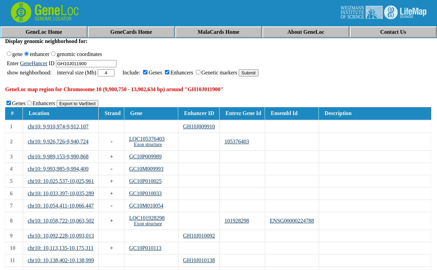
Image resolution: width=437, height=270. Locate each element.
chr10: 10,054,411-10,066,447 (61, 206)
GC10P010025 (145, 181)
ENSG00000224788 (292, 221)
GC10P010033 (145, 193)
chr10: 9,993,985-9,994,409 (58, 169)
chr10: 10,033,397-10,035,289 (61, 193)
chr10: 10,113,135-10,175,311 (61, 248)
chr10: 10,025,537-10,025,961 (61, 181)
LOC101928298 (147, 218)
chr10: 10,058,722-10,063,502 (61, 221)
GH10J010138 (199, 260)
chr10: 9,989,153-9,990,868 (58, 156)
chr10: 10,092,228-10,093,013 (61, 236)
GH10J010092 (199, 236)
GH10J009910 (199, 126)
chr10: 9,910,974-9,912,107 (58, 126)
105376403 (236, 141)
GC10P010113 (145, 248)
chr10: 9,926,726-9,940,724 (58, 141)
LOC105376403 (147, 139)
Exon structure (148, 144)
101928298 (236, 221)
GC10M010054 (146, 206)
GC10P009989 (145, 156)
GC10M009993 (146, 169)
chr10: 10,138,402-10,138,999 (61, 260)
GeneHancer (33, 63)
